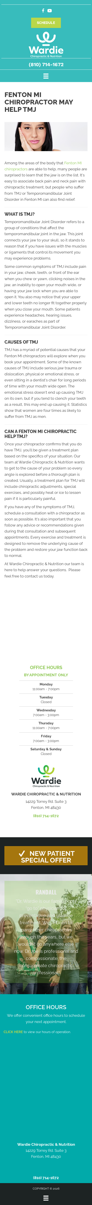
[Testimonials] (46, 932)
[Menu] (46, 76)
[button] (46, 855)
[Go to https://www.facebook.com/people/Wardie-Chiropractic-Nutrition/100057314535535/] (43, 11)
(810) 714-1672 (46, 64)
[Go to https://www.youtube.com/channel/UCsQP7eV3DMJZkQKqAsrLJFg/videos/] (49, 11)
